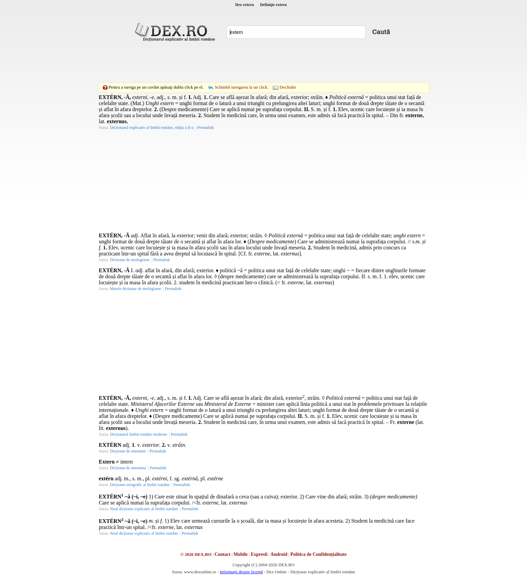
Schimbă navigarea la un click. (242, 87)
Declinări (288, 87)
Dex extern (244, 4)
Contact (222, 554)
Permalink (205, 127)
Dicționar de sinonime (128, 451)
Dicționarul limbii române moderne (138, 434)
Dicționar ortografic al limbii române (140, 484)
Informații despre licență (241, 571)
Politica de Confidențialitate (318, 554)
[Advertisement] (263, 62)
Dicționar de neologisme (130, 259)
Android (279, 554)
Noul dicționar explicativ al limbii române (144, 508)
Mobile (241, 554)
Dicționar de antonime (128, 468)
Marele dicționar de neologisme (135, 288)
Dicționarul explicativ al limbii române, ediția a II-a (152, 127)
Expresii (259, 554)
